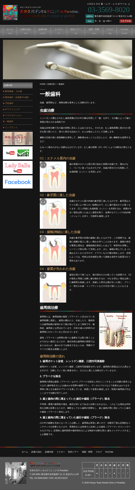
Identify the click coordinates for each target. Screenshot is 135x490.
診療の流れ (26, 31)
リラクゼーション (13, 115)
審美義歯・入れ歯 (13, 91)
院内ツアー (76, 31)
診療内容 (43, 31)
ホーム (10, 31)
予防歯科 (9, 103)
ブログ (110, 31)
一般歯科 (9, 121)
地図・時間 (94, 31)
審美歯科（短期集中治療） (17, 97)
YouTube (124, 31)
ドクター (59, 31)
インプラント (11, 127)
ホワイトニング (12, 109)
